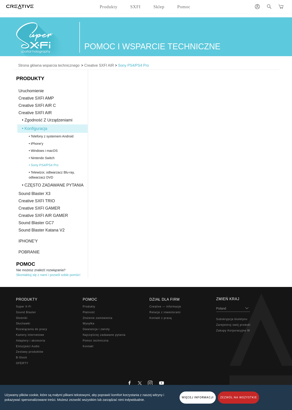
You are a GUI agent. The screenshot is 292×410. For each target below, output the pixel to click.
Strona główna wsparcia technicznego (49, 65)
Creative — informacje (165, 306)
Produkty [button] (108, 6)
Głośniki (21, 318)
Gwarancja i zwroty (96, 329)
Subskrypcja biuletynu (232, 319)
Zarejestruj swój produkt (233, 324)
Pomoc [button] (183, 6)
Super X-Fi (23, 306)
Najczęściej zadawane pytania (104, 334)
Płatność (89, 312)
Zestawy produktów (29, 351)
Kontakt (88, 346)
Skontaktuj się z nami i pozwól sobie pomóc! (48, 275)
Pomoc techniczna (96, 340)
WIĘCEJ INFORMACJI (198, 397)
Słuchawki (23, 323)
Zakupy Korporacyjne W (233, 330)
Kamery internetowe (30, 334)
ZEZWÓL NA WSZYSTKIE (238, 397)
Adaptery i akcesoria (30, 340)
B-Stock (21, 357)
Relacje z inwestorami (165, 312)
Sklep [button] (158, 6)
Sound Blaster (26, 312)
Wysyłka (88, 323)
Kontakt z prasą (160, 318)
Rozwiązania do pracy (31, 329)
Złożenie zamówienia (97, 318)
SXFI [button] (135, 6)
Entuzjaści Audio (27, 346)
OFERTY (22, 363)
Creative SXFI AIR (99, 65)
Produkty (89, 306)
